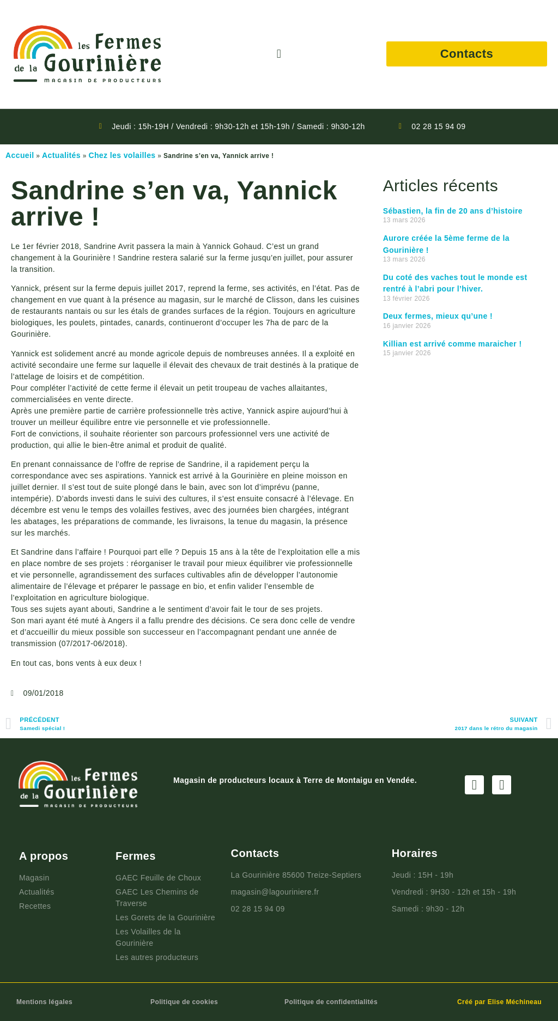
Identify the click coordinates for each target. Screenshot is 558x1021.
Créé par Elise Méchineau (499, 1002)
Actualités (61, 155)
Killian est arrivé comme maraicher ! (452, 343)
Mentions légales (44, 1002)
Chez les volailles (121, 155)
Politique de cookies (184, 1002)
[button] (279, 54)
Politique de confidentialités (331, 1002)
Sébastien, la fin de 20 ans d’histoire (453, 210)
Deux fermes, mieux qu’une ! (438, 316)
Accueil (19, 155)
